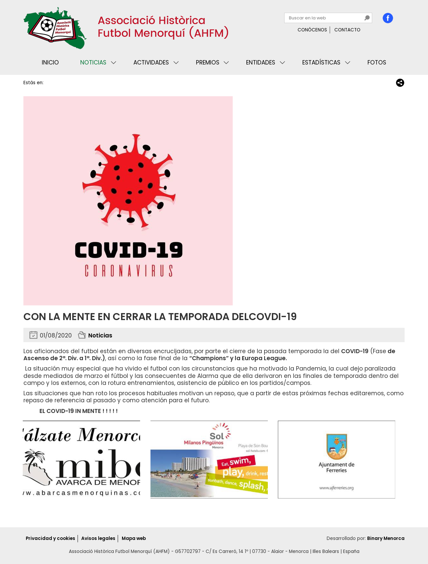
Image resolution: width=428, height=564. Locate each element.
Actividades (151, 62)
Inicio (50, 62)
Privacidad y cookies (50, 538)
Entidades (260, 62)
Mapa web (134, 538)
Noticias (93, 62)
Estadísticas (321, 62)
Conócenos (312, 30)
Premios (207, 62)
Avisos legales (98, 538)
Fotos (376, 62)
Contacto (347, 30)
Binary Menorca (386, 538)
